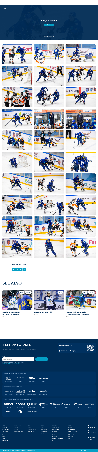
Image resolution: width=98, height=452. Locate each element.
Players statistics (32, 429)
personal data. (17, 363)
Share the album (49, 36)
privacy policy (31, 450)
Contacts (4, 433)
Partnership (5, 440)
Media (42, 425)
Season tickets (71, 429)
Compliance (5, 431)
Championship (17, 425)
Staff (29, 433)
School (54, 425)
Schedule (54, 431)
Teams (54, 433)
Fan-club (4, 434)
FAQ (53, 440)
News (42, 427)
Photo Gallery (44, 429)
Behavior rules (71, 434)
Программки (44, 433)
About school (55, 427)
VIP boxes (70, 436)
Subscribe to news (41, 359)
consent (4, 363)
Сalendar (16, 427)
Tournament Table (18, 431)
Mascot (4, 436)
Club (3, 425)
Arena (3, 438)
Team (29, 425)
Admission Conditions (57, 438)
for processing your (10, 363)
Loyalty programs (72, 431)
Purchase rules (71, 433)
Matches (16, 429)
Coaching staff (31, 431)
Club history (5, 427)
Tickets (70, 425)
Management (5, 429)
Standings (54, 436)
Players (29, 427)
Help (69, 438)
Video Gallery (44, 431)
